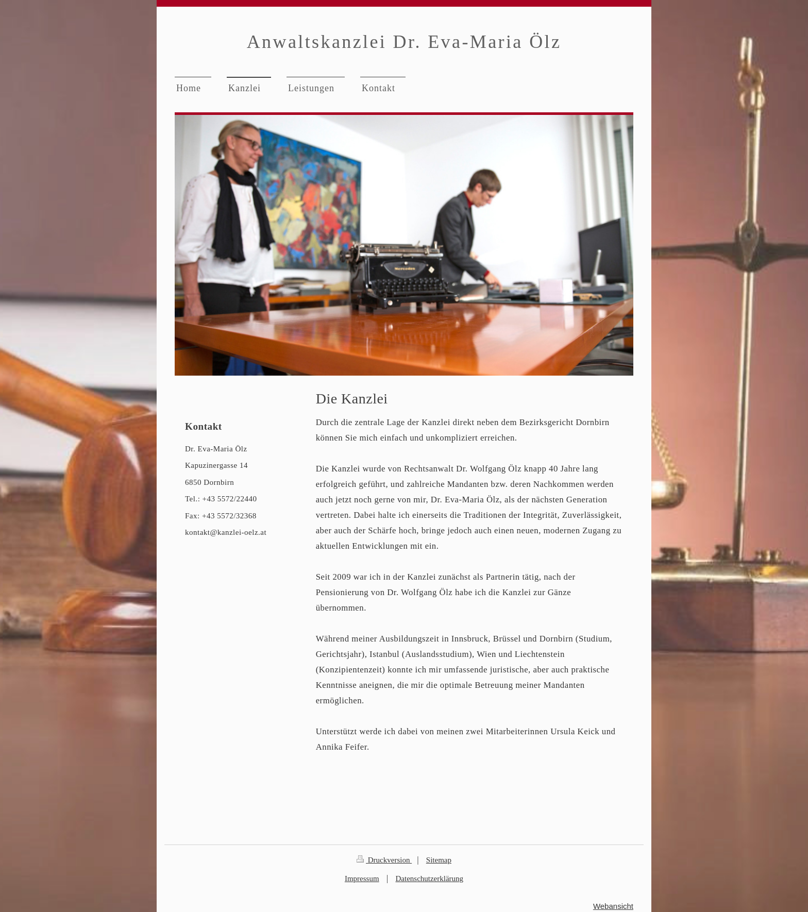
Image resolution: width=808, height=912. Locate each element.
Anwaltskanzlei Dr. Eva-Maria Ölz (404, 41)
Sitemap (438, 860)
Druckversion (384, 860)
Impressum (362, 878)
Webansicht (613, 906)
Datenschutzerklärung (429, 878)
